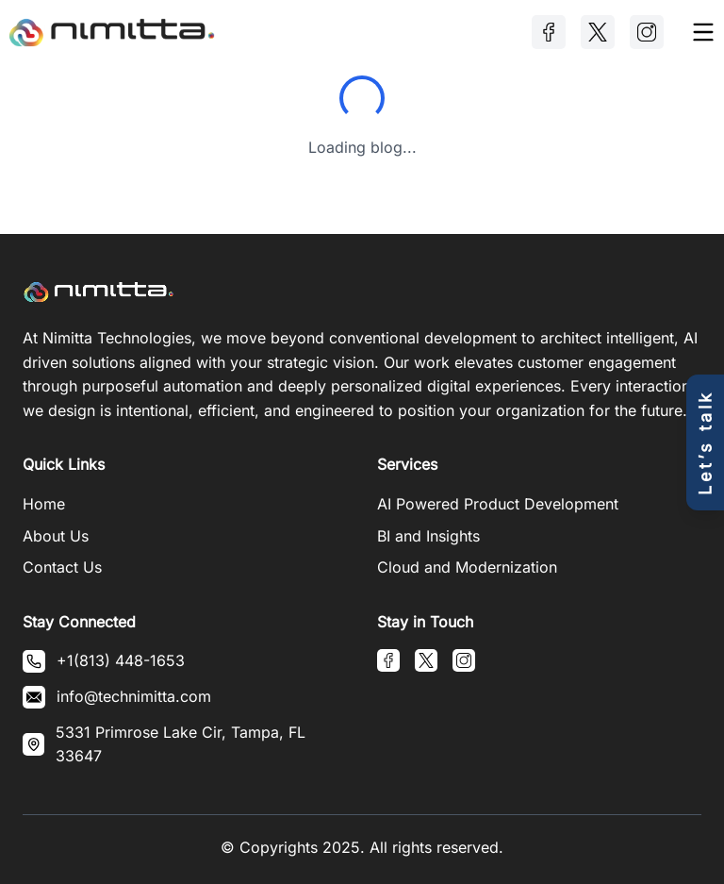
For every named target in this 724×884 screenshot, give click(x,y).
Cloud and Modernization (467, 567)
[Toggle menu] (703, 32)
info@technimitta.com (134, 696)
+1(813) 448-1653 (121, 660)
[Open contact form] (705, 442)
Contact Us (62, 567)
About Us (56, 535)
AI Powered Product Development (497, 503)
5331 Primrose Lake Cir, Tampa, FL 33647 (180, 744)
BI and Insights (428, 535)
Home (44, 503)
